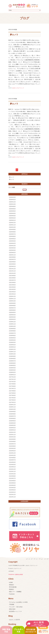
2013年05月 (12, 483)
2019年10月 (12, 326)
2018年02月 (12, 372)
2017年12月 (12, 377)
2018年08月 (12, 358)
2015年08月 (12, 441)
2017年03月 (12, 397)
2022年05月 (12, 264)
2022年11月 (12, 255)
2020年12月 (12, 296)
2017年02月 (12, 400)
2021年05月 (12, 284)
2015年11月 (12, 434)
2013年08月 (12, 476)
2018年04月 (12, 367)
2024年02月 (12, 243)
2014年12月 (12, 453)
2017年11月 (12, 379)
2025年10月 (12, 204)
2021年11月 (12, 271)
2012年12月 (12, 494)
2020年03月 (12, 317)
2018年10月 (12, 354)
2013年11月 (12, 471)
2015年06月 (12, 446)
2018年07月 (12, 361)
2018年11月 (12, 351)
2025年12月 (12, 202)
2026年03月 (12, 197)
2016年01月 (12, 430)
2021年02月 (12, 291)
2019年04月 (12, 340)
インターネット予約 (14, 627)
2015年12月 (12, 432)
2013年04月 (12, 485)
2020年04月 (12, 314)
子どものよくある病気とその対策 (18, 602)
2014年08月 (12, 457)
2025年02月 (12, 218)
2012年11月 (12, 497)
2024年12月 (12, 222)
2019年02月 (12, 344)
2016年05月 (12, 420)
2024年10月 (12, 227)
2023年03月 (12, 250)
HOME (11, 582)
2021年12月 (12, 268)
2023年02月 (12, 252)
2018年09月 (12, 356)
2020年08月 (12, 305)
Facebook (11, 594)
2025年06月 (12, 208)
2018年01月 (12, 374)
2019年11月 (12, 324)
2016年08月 (12, 414)
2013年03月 (12, 487)
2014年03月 (12, 464)
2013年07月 (12, 478)
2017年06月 (12, 391)
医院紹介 (11, 584)
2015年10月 (12, 437)
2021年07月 (12, 280)
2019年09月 (12, 328)
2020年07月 (12, 308)
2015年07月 (12, 444)
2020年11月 (12, 298)
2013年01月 (12, 492)
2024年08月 (12, 231)
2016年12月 (12, 404)
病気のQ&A (12, 609)
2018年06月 (12, 363)
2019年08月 (12, 331)
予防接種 (11, 604)
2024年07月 (12, 234)
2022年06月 (12, 261)
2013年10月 (12, 473)
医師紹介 (11, 589)
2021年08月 (12, 278)
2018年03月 (12, 370)
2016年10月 (12, 409)
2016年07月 (12, 416)
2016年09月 (12, 411)
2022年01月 (12, 266)
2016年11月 (12, 407)
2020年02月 (12, 319)
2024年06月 (12, 236)
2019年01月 (12, 347)
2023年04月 (12, 248)
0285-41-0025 (19, 574)
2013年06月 (12, 480)
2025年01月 (12, 220)
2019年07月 (12, 333)
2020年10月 (12, 301)
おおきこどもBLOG (14, 619)
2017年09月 (12, 384)
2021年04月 (12, 287)
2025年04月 (12, 213)
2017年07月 (12, 388)
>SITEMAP (11, 571)
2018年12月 (12, 349)
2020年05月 (12, 312)
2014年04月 (12, 462)
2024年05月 (12, 238)
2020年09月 (12, 303)
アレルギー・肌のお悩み (16, 606)
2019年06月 (12, 335)
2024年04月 (12, 241)
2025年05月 (12, 211)
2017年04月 (12, 395)
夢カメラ (14, 35)
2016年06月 (12, 418)
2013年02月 (12, 490)
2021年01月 (12, 294)
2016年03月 (12, 425)
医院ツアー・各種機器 (15, 591)
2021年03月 (12, 289)
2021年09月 (12, 275)
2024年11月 (12, 225)
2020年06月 (12, 310)
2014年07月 (12, 460)
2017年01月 (12, 402)
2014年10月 (12, 455)
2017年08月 (12, 386)
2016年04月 (12, 423)
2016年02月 (12, 427)
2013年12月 (12, 469)
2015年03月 (12, 448)
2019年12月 (12, 321)
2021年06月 (12, 282)
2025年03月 (12, 215)
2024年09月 (12, 229)
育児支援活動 (12, 587)
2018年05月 (12, 365)
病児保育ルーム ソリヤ (15, 611)
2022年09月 (12, 257)
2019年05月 (12, 337)
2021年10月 (12, 273)
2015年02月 (12, 450)
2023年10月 (12, 245)
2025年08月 (12, 206)
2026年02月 (12, 199)
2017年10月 (12, 381)
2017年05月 (12, 393)
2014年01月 (12, 466)
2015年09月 (12, 439)
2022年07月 (12, 259)
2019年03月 (12, 342)
